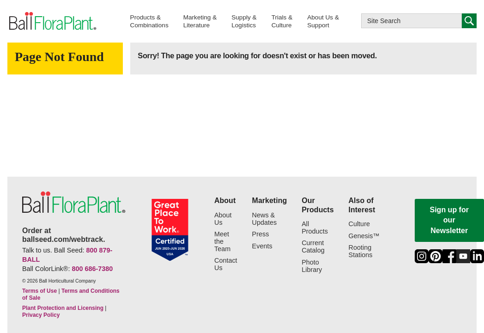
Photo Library (312, 266)
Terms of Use (39, 291)
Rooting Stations (361, 251)
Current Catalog (313, 247)
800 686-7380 (92, 268)
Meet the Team (222, 242)
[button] (149, 21)
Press (260, 234)
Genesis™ (364, 236)
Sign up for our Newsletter (449, 220)
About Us (223, 219)
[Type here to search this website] (411, 20)
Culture (359, 224)
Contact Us (225, 264)
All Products (315, 228)
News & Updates (264, 219)
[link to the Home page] (52, 21)
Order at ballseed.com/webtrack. (63, 235)
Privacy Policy (41, 315)
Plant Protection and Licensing (62, 308)
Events (262, 246)
